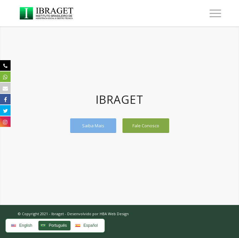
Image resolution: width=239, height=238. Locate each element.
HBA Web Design (114, 213)
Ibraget (57, 213)
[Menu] (212, 13)
